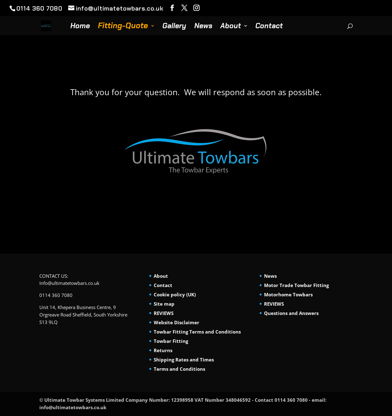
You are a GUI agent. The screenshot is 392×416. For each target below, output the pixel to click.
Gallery (174, 27)
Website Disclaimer (176, 322)
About (230, 27)
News (203, 27)
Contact (269, 27)
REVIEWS (164, 313)
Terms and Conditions (179, 369)
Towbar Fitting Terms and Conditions (197, 332)
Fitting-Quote (123, 27)
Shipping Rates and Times (184, 359)
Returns (163, 350)
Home (80, 27)
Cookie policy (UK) (175, 294)
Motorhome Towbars (288, 294)
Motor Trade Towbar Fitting (296, 285)
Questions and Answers (291, 313)
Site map (164, 304)
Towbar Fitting (171, 341)
